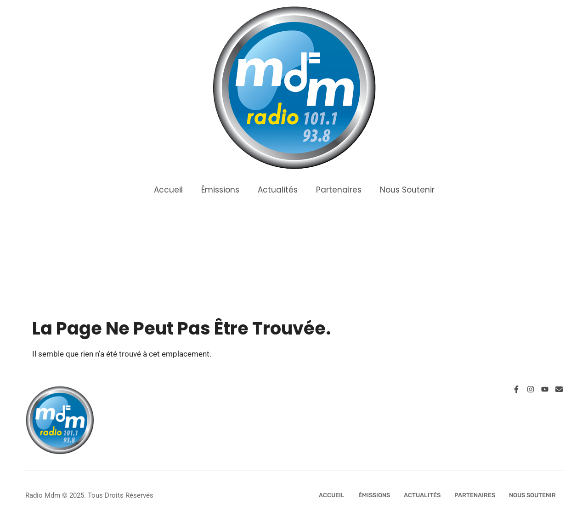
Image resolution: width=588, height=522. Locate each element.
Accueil (168, 189)
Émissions (220, 189)
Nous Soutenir (407, 189)
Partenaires (339, 189)
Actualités (278, 189)
